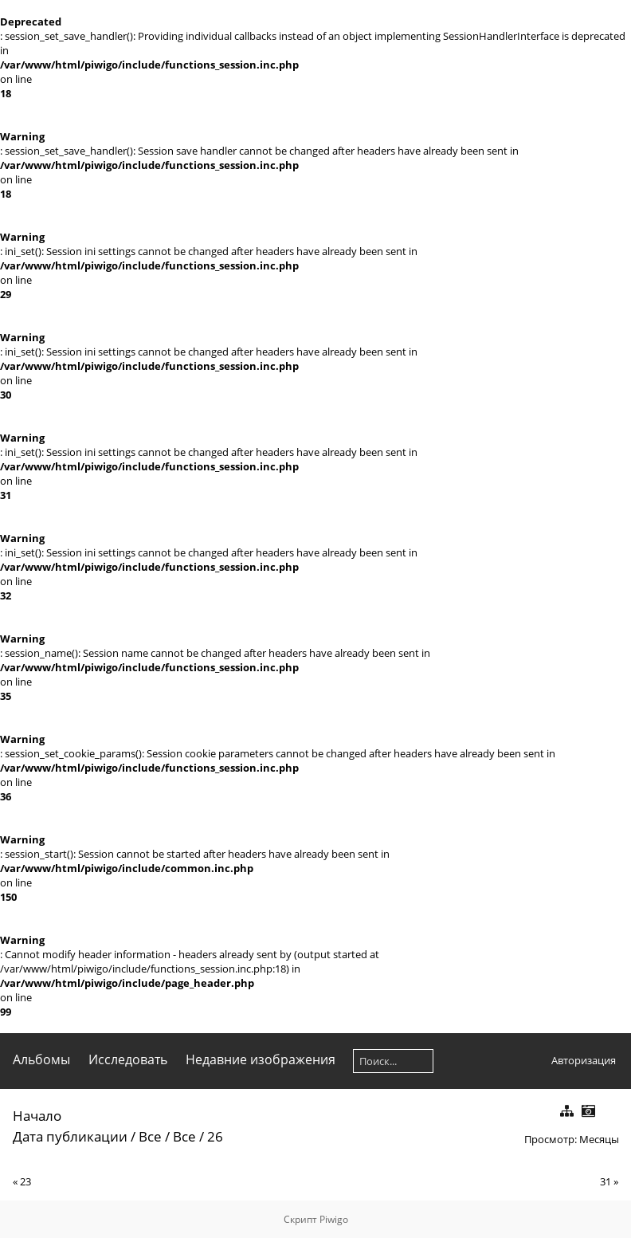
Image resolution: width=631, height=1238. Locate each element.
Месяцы (599, 1139)
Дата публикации (70, 1136)
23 (25, 1181)
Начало (37, 1115)
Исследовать (127, 1059)
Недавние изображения (260, 1059)
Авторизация (583, 1060)
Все (150, 1136)
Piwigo (333, 1219)
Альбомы (41, 1059)
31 (605, 1181)
